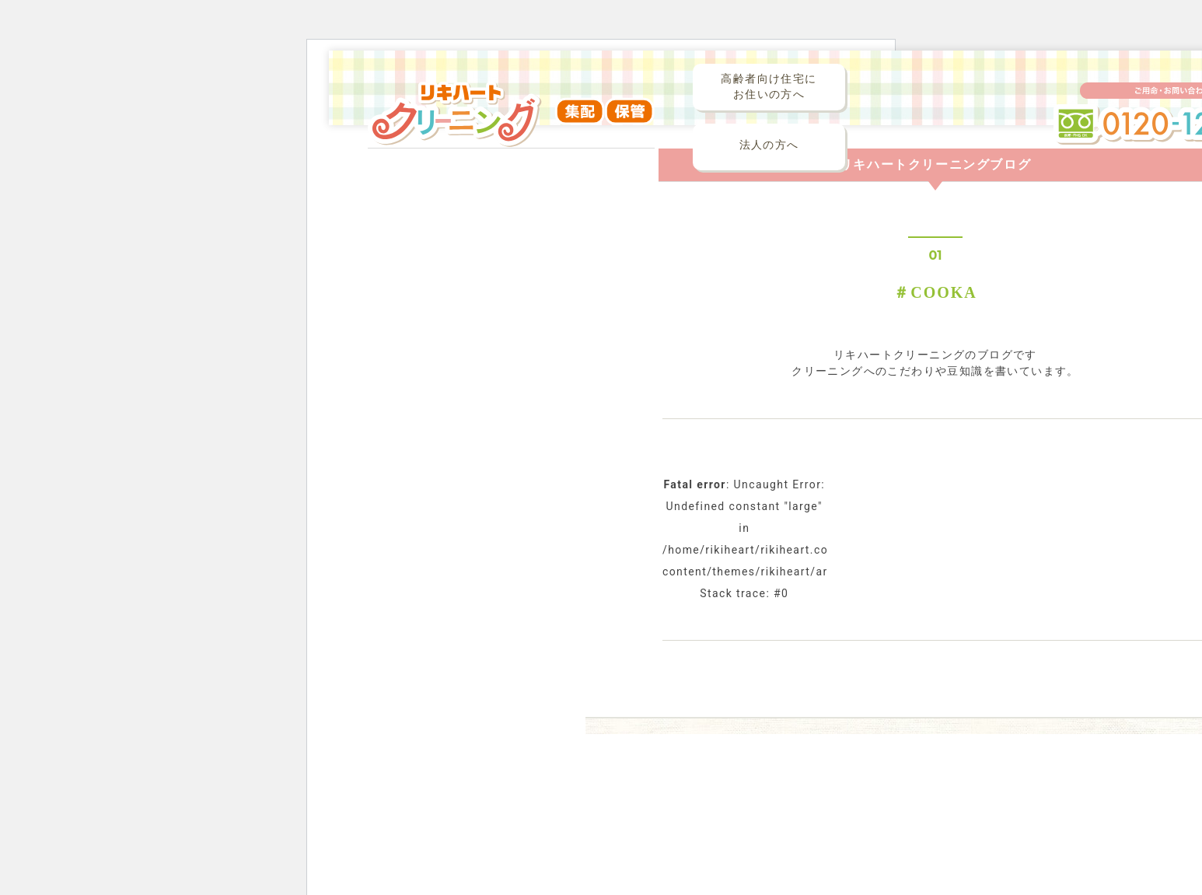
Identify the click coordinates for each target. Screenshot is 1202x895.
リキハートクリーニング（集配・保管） (511, 123)
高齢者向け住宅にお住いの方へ (768, 86)
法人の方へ (769, 145)
